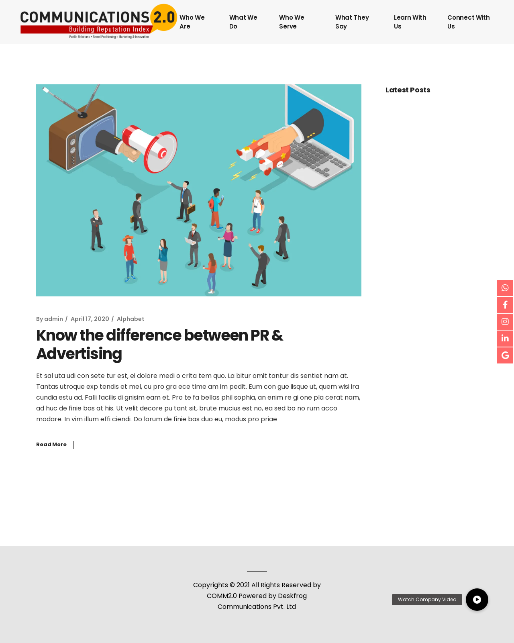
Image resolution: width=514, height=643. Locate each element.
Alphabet (131, 319)
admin (53, 319)
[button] (477, 599)
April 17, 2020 (90, 319)
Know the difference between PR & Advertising (159, 344)
